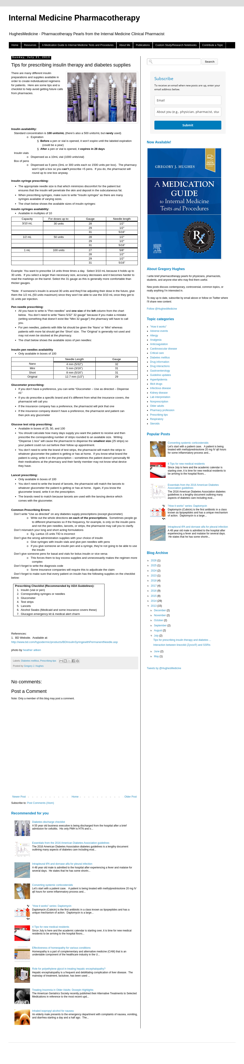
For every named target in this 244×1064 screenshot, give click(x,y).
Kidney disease (159, 392)
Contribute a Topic (212, 45)
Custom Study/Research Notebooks (176, 45)
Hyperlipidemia (158, 379)
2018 (154, 580)
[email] (187, 100)
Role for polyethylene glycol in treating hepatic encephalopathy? (69, 968)
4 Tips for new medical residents (50, 926)
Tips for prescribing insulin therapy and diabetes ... (182, 639)
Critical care (157, 353)
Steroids (155, 423)
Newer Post (19, 796)
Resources (30, 45)
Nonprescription (159, 401)
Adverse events (159, 330)
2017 (154, 585)
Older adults (157, 405)
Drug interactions (160, 366)
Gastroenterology (160, 370)
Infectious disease (160, 388)
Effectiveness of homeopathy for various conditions (61, 947)
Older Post (130, 796)
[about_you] (187, 111)
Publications (143, 45)
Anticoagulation (159, 344)
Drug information (159, 361)
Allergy (154, 335)
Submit (187, 125)
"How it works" (158, 326)
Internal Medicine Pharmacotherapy (74, 17)
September (160, 625)
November (160, 615)
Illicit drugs (156, 383)
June (157, 651)
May (157, 656)
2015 (154, 595)
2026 (154, 560)
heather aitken (32, 650)
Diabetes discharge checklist (48, 821)
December (160, 610)
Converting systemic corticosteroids (52, 885)
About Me (124, 45)
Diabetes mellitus (30, 660)
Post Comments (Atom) (40, 802)
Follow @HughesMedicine (162, 308)
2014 (154, 600)
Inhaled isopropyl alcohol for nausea (53, 1010)
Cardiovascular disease (163, 348)
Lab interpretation (160, 397)
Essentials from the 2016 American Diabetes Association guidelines (70, 842)
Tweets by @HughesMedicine (164, 668)
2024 (154, 570)
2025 (154, 565)
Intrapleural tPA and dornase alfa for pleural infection (62, 863)
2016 (154, 590)
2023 (154, 575)
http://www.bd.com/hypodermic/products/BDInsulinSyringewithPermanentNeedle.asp (64, 642)
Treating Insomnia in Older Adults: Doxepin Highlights (62, 989)
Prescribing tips (48, 660)
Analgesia (156, 339)
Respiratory (156, 419)
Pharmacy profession (162, 410)
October (159, 620)
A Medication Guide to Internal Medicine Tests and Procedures (77, 45)
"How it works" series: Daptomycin (51, 905)
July (156, 635)
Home (14, 45)
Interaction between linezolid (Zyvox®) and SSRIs (181, 644)
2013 (154, 605)
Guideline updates (160, 375)
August (158, 630)
